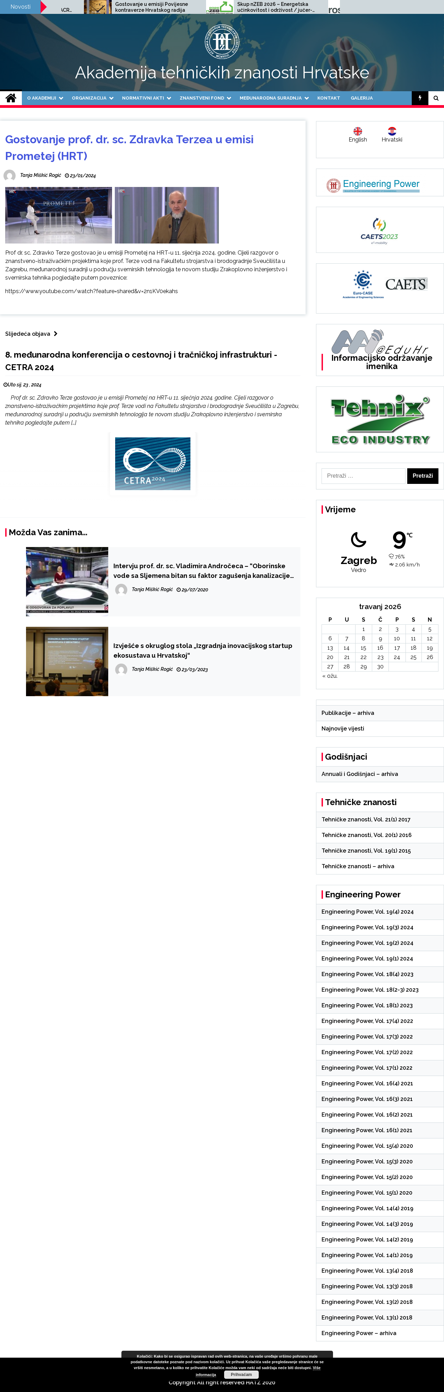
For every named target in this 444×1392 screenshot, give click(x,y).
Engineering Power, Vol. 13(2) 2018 (367, 1302)
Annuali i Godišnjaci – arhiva (360, 774)
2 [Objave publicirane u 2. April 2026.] (380, 629)
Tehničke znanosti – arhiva (358, 866)
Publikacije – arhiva (348, 713)
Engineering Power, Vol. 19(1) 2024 (367, 958)
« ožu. (330, 676)
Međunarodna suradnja (271, 98)
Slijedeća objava (33, 334)
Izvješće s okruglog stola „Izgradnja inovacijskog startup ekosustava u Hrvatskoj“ (202, 650)
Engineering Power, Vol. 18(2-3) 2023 (370, 990)
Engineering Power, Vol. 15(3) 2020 (367, 1161)
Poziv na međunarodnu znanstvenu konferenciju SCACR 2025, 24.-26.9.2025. (118, 7)
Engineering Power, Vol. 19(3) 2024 (367, 927)
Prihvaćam (241, 1374)
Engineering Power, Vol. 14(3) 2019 (367, 1224)
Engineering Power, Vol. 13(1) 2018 (367, 1317)
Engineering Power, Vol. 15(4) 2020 (367, 1146)
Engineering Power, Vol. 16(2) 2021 (367, 1114)
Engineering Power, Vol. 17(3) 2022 (367, 1036)
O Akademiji (41, 98)
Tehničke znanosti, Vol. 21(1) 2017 (366, 819)
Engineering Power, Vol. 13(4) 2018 (367, 1270)
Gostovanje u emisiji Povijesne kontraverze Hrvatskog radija (238, 7)
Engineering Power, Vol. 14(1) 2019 (367, 1255)
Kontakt (328, 98)
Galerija (362, 98)
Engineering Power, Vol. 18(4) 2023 (367, 974)
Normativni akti (143, 98)
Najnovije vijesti (343, 728)
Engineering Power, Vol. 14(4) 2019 (367, 1208)
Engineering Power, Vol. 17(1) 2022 (367, 1068)
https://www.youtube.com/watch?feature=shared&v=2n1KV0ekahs (91, 291)
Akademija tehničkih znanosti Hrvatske (222, 72)
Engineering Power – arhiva (359, 1333)
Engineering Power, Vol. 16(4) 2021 (367, 1083)
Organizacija (89, 98)
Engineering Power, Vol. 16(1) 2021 (367, 1130)
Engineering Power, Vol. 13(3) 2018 (367, 1286)
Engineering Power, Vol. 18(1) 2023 (367, 1005)
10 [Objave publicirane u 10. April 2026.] (397, 638)
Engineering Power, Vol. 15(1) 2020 (367, 1192)
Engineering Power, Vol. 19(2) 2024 (367, 943)
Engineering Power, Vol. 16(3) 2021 (367, 1099)
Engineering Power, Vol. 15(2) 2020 (367, 1177)
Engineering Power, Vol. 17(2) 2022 (367, 1052)
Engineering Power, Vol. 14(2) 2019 (367, 1239)
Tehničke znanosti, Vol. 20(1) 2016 (367, 835)
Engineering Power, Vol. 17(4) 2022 (367, 1021)
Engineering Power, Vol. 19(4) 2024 (368, 911)
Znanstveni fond (202, 98)
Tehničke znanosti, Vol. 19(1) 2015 (366, 850)
